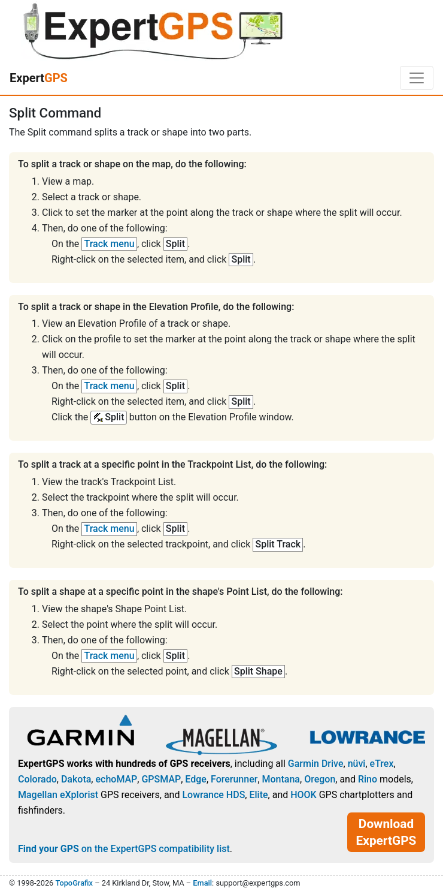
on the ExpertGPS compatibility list (124, 848)
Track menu (109, 243)
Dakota (76, 779)
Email (202, 882)
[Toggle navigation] (416, 78)
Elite (258, 794)
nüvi (357, 763)
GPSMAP (161, 779)
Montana (281, 779)
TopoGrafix (73, 882)
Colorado (37, 779)
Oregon (319, 779)
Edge (196, 779)
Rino (367, 779)
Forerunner (234, 779)
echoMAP (116, 779)
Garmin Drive (316, 763)
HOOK (303, 794)
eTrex (382, 763)
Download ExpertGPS (386, 832)
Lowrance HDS (213, 794)
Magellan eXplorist (58, 794)
